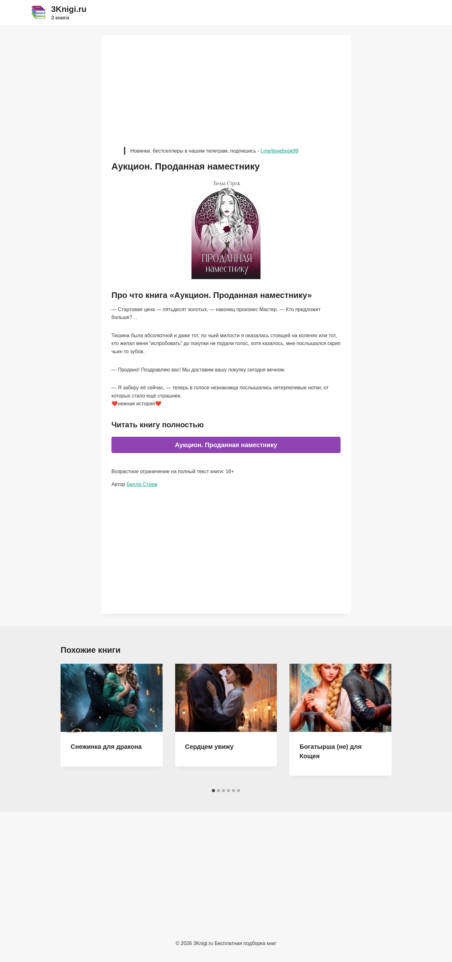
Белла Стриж (141, 484)
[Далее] (380, 724)
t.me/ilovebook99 (280, 151)
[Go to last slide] (72, 724)
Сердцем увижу (209, 746)
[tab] (213, 790)
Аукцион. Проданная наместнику (226, 444)
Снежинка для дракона (106, 746)
